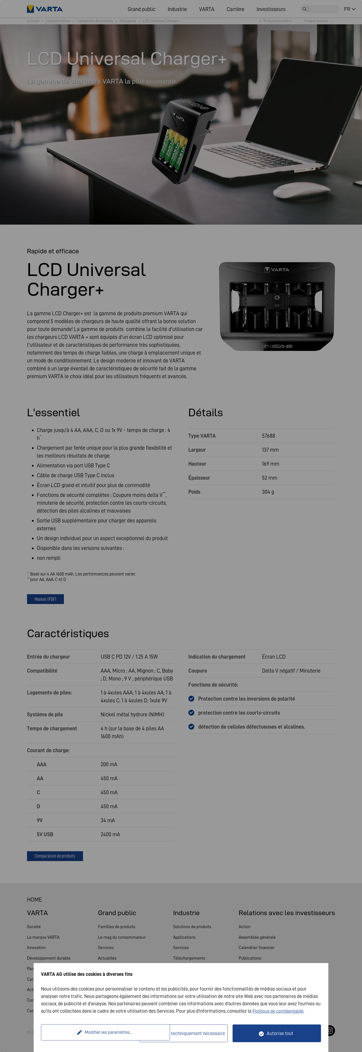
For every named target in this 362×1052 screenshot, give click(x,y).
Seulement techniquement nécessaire (186, 1033)
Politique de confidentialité (279, 1011)
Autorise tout (280, 1033)
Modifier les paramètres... (91, 1033)
